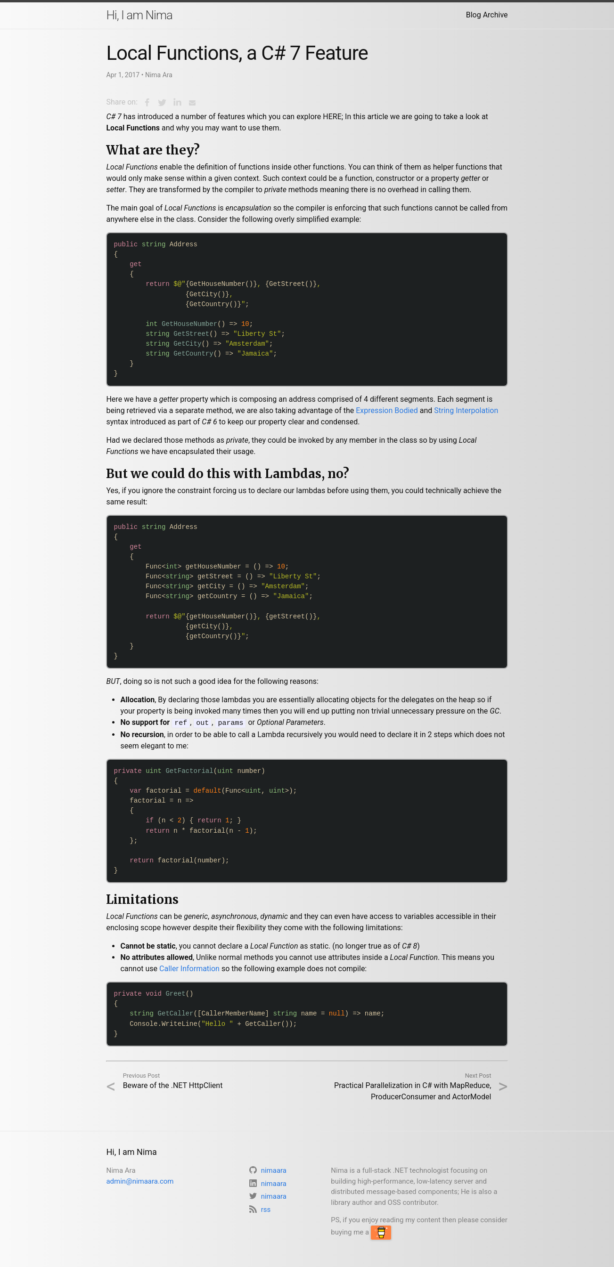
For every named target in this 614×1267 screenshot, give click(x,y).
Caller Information (189, 968)
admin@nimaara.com (139, 1180)
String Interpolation (466, 410)
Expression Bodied (387, 410)
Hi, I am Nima (139, 15)
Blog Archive (487, 14)
